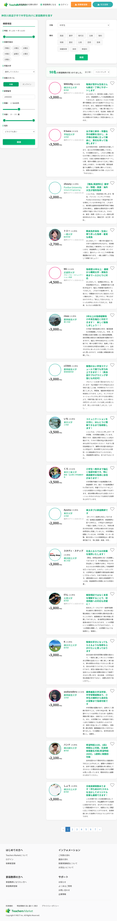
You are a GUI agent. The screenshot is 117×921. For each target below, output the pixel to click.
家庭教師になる (48, 4)
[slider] (4, 36)
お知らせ (62, 882)
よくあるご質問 (65, 886)
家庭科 (84, 49)
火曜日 (16, 48)
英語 (61, 35)
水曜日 (25, 48)
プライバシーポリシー (50, 906)
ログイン (63, 4)
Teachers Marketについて (17, 855)
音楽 (98, 42)
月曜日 (7, 48)
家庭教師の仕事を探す (27, 4)
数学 (71, 35)
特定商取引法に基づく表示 (27, 906)
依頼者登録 (81, 4)
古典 (91, 35)
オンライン (26, 84)
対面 (11, 84)
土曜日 (25, 54)
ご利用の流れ (64, 855)
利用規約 (9, 906)
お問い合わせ (64, 890)
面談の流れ (63, 859)
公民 (80, 42)
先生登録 (103, 4)
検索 (19, 142)
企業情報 (62, 894)
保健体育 (63, 49)
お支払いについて (66, 867)
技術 (74, 49)
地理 (61, 42)
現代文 (81, 35)
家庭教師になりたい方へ (16, 882)
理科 (100, 35)
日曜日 (7, 59)
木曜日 (7, 54)
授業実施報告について (67, 863)
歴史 (71, 42)
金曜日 (16, 54)
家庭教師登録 (11, 886)
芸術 (89, 42)
